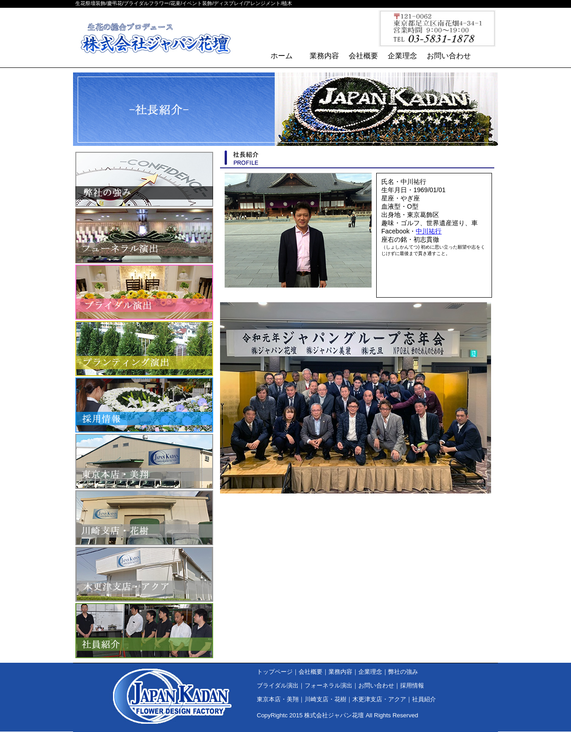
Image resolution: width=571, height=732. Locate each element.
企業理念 (402, 56)
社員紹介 (144, 630)
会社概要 (363, 56)
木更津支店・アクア (144, 574)
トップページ (275, 671)
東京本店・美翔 (144, 461)
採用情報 (144, 405)
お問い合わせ (449, 56)
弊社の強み (144, 179)
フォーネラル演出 (144, 235)
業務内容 (324, 56)
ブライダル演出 (144, 292)
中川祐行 (428, 231)
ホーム (282, 56)
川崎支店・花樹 (144, 517)
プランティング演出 (144, 348)
